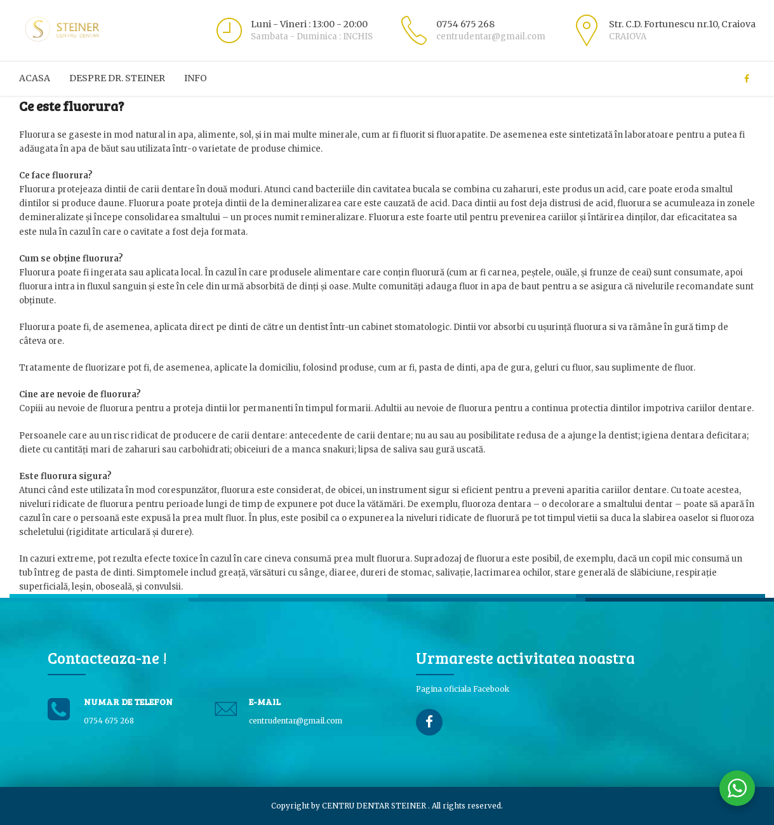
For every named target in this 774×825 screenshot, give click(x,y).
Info (195, 78)
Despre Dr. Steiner (117, 78)
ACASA (34, 78)
